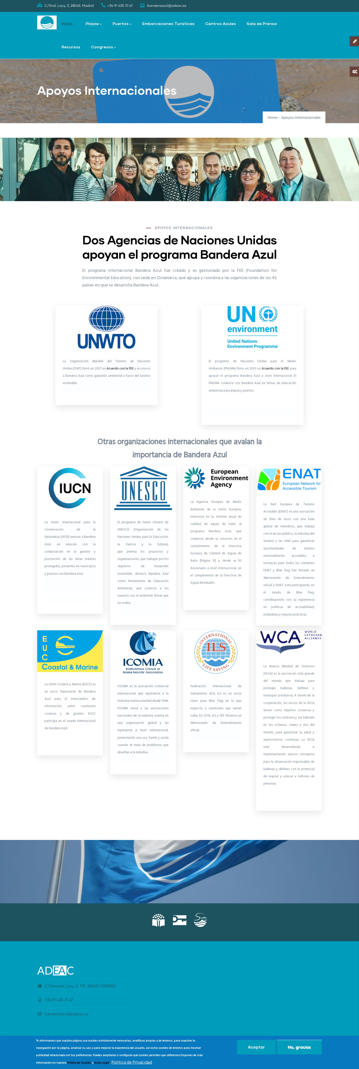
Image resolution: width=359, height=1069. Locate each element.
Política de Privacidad (131, 1062)
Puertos (122, 24)
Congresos (103, 47)
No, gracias (299, 1047)
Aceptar (256, 1047)
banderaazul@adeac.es (63, 1014)
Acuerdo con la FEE (120, 368)
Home (272, 118)
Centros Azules (220, 23)
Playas (94, 24)
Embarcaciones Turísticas (168, 23)
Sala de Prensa (262, 23)
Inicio (68, 24)
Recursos (71, 46)
